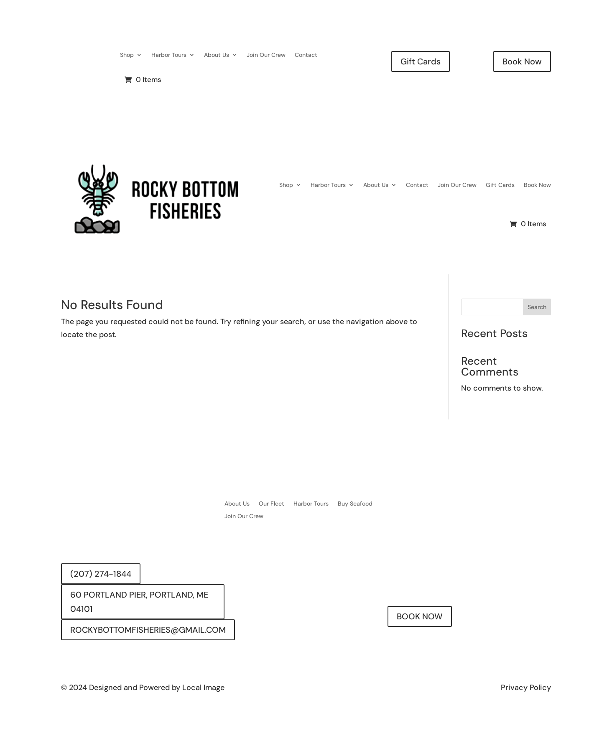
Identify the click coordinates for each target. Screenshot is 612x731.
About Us (216, 55)
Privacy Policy (526, 687)
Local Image (203, 687)
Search (537, 307)
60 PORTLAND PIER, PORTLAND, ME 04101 (139, 601)
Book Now (522, 61)
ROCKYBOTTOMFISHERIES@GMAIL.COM (148, 629)
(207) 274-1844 (100, 573)
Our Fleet (271, 504)
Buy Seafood (355, 504)
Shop (127, 55)
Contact (306, 55)
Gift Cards (420, 61)
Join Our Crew (266, 55)
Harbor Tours (168, 55)
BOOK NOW (420, 616)
